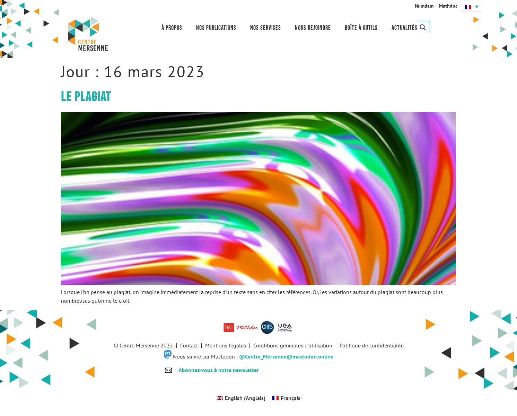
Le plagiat (86, 97)
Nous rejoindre (313, 28)
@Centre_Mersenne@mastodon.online (286, 356)
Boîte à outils (361, 28)
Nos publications (216, 28)
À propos (171, 28)
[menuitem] (471, 6)
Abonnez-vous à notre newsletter (218, 369)
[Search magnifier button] (423, 27)
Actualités (405, 28)
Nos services (265, 28)
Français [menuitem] (290, 398)
